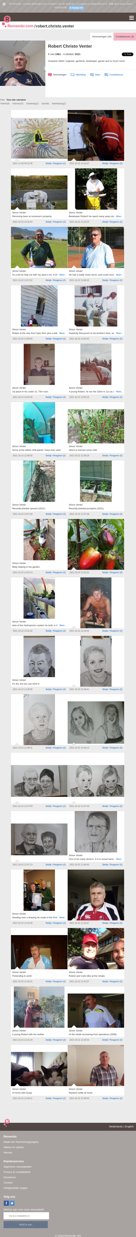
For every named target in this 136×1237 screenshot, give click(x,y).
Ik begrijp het (76, 8)
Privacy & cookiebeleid (17, 1171)
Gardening (32, 103)
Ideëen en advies (14, 1147)
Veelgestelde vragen (16, 1187)
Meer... (119, 216)
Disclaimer (10, 1177)
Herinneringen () (101, 36)
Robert (5, 103)
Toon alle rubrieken (16, 100)
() (56, 163)
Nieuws (8, 1152)
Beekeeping (59, 103)
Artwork (17, 103)
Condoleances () (125, 36)
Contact (8, 1182)
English (129, 1126)
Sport (45, 103)
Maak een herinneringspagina (21, 1141)
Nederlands (116, 1126)
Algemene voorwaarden (18, 1166)
